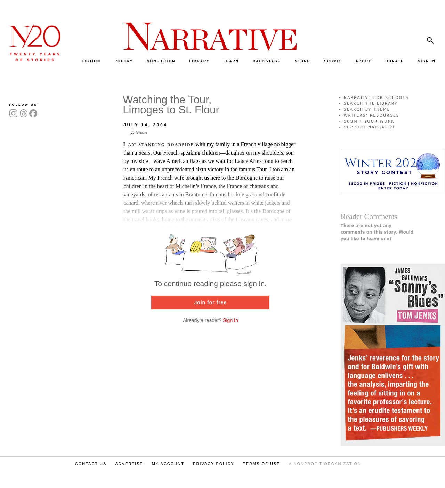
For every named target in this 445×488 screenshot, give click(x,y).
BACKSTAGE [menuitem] (267, 61)
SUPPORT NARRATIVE (370, 127)
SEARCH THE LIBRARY (371, 103)
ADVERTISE (129, 464)
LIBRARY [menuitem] (199, 61)
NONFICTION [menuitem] (161, 61)
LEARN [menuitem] (231, 61)
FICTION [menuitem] (91, 61)
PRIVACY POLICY (213, 464)
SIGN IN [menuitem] (427, 61)
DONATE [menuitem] (394, 61)
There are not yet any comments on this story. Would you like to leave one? (377, 232)
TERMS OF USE (261, 464)
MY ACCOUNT (168, 464)
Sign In (230, 320)
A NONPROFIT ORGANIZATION (325, 464)
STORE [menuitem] (302, 61)
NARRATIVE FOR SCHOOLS (376, 97)
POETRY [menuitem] (123, 61)
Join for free (210, 302)
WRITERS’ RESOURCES (371, 115)
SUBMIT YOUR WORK (369, 121)
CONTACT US (91, 464)
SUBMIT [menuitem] (332, 61)
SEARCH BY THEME (367, 109)
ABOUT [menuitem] (364, 61)
